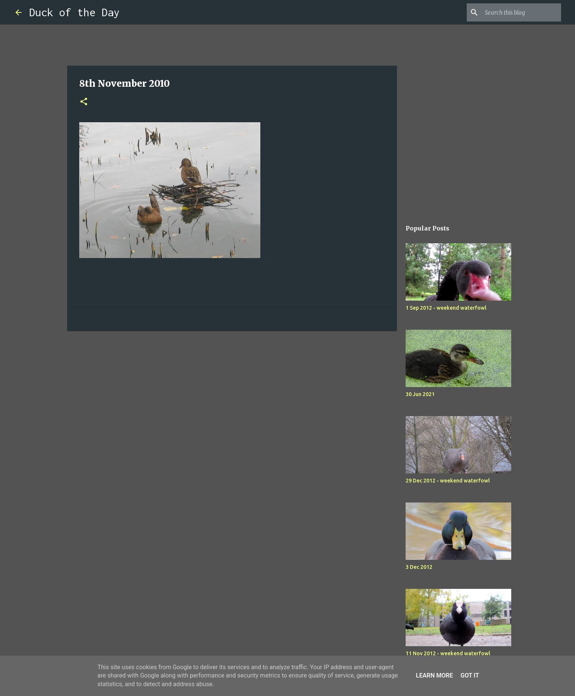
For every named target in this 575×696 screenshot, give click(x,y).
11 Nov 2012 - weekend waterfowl (448, 653)
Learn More (434, 675)
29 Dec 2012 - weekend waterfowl (448, 481)
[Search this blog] (521, 12)
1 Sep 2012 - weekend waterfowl (446, 308)
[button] (83, 102)
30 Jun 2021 (420, 394)
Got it (469, 675)
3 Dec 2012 (419, 567)
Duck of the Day (74, 12)
